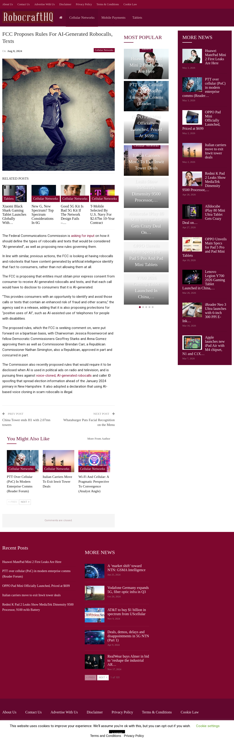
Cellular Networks (81, 17)
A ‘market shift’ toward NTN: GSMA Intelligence (126, 568)
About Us (7, 4)
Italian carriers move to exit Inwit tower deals (215, 151)
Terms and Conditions (105, 736)
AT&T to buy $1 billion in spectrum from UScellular (126, 612)
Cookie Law (130, 4)
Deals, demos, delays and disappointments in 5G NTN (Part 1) (128, 636)
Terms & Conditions (107, 4)
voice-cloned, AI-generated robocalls (64, 375)
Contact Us (23, 4)
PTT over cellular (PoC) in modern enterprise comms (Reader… (146, 94)
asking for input (82, 236)
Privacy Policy (84, 4)
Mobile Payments (113, 17)
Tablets (137, 17)
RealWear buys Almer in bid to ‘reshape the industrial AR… (128, 660)
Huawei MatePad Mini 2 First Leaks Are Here (215, 57)
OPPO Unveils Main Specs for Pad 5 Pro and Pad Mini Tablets (146, 255)
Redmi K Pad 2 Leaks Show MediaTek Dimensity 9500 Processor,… (146, 187)
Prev (12, 501)
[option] (146, 177)
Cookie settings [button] (208, 726)
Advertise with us (44, 4)
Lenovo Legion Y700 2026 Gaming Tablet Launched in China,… (146, 284)
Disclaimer (65, 4)
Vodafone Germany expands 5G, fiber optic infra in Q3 (128, 590)
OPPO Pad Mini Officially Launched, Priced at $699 (146, 126)
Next (25, 501)
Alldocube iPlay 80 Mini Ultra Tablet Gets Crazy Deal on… (146, 223)
